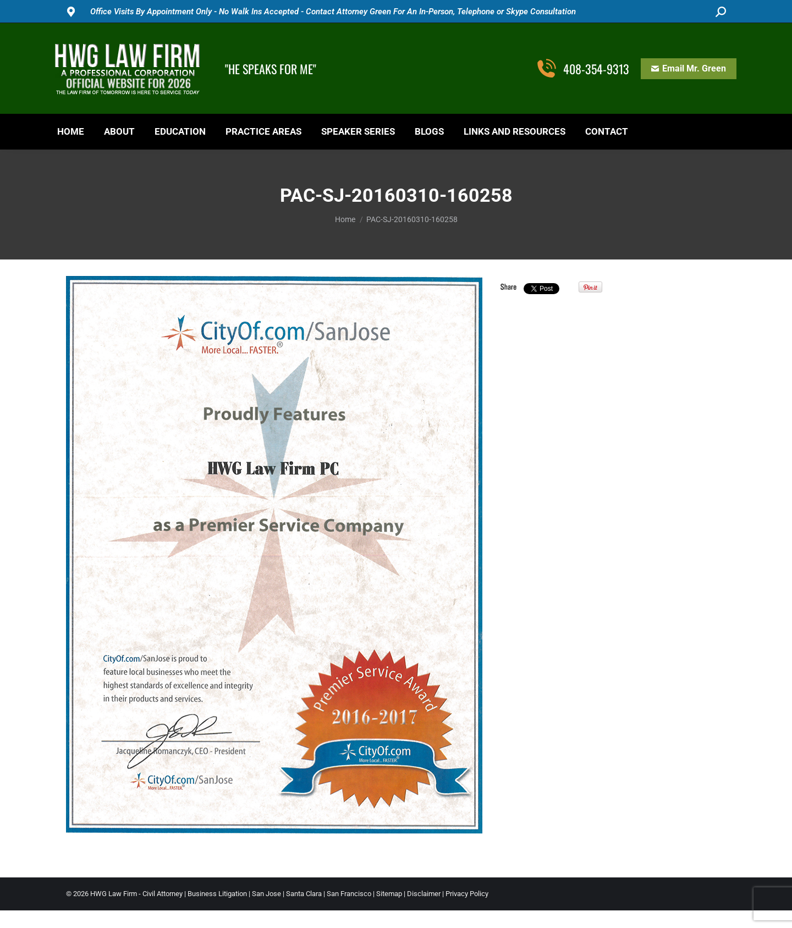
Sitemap (389, 894)
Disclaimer (424, 894)
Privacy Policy (467, 894)
